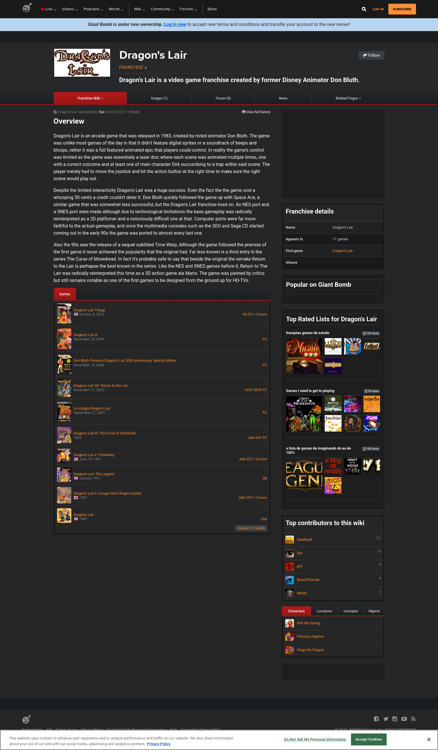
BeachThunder (333, 580)
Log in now (175, 24)
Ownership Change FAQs (201, 729)
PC (250, 314)
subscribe (402, 9)
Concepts (351, 611)
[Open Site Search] (364, 9)
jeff (333, 566)
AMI (251, 438)
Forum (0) (223, 98)
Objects (374, 611)
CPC (249, 498)
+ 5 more (260, 498)
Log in (378, 9)
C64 (264, 519)
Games (65, 294)
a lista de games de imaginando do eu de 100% (333, 450)
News (283, 98)
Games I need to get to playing (333, 391)
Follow (371, 55)
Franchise (131, 67)
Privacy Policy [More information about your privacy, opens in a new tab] (158, 744)
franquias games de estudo (333, 333)
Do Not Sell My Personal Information (136, 729)
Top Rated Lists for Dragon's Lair (331, 319)
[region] (219, 740)
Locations (324, 611)
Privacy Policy (92, 729)
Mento (333, 593)
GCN (248, 390)
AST (258, 438)
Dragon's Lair (153, 54)
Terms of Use (66, 729)
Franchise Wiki (89, 98)
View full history (256, 112)
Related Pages (347, 98)
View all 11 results (251, 528)
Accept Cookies (369, 739)
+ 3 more (260, 314)
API (49, 729)
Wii (245, 314)
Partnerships (32, 729)
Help (173, 729)
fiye (102, 112)
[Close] (429, 739)
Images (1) (159, 98)
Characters (296, 611)
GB (265, 478)
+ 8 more (260, 459)
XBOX (257, 390)
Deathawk (333, 540)
